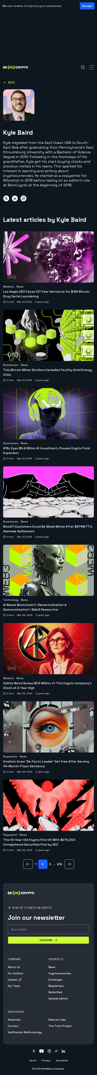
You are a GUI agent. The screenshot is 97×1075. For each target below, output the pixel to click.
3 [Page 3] (50, 864)
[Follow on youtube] (41, 1051)
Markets (8, 286)
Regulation (10, 756)
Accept (87, 6)
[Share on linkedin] (15, 198)
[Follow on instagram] (49, 1051)
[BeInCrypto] (21, 897)
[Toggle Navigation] (91, 67)
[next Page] (69, 864)
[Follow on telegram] (56, 1051)
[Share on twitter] (6, 198)
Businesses (10, 365)
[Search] (83, 67)
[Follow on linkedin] (63, 1051)
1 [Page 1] (36, 864)
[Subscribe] (48, 940)
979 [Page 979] (59, 864)
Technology (11, 600)
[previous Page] (28, 864)
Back (9, 82)
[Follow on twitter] (33, 1051)
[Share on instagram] (23, 198)
